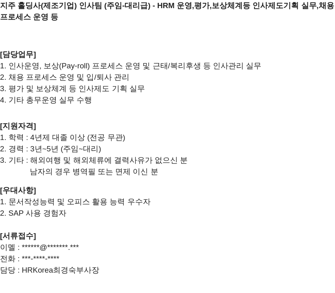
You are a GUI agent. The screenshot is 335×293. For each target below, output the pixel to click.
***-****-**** (40, 258)
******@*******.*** (50, 247)
